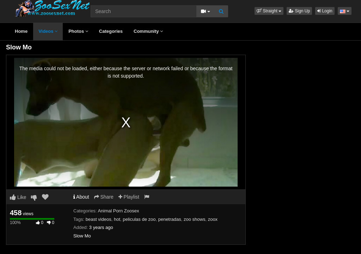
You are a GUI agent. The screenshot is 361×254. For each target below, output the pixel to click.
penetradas (169, 219)
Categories (111, 31)
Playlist (128, 197)
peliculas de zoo (139, 219)
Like (18, 197)
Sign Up (299, 10)
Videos (47, 31)
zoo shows (194, 219)
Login (324, 10)
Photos (78, 31)
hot (117, 219)
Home (21, 31)
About (81, 197)
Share (104, 197)
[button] (269, 11)
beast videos (98, 219)
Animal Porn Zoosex (118, 210)
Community (148, 31)
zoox (213, 219)
